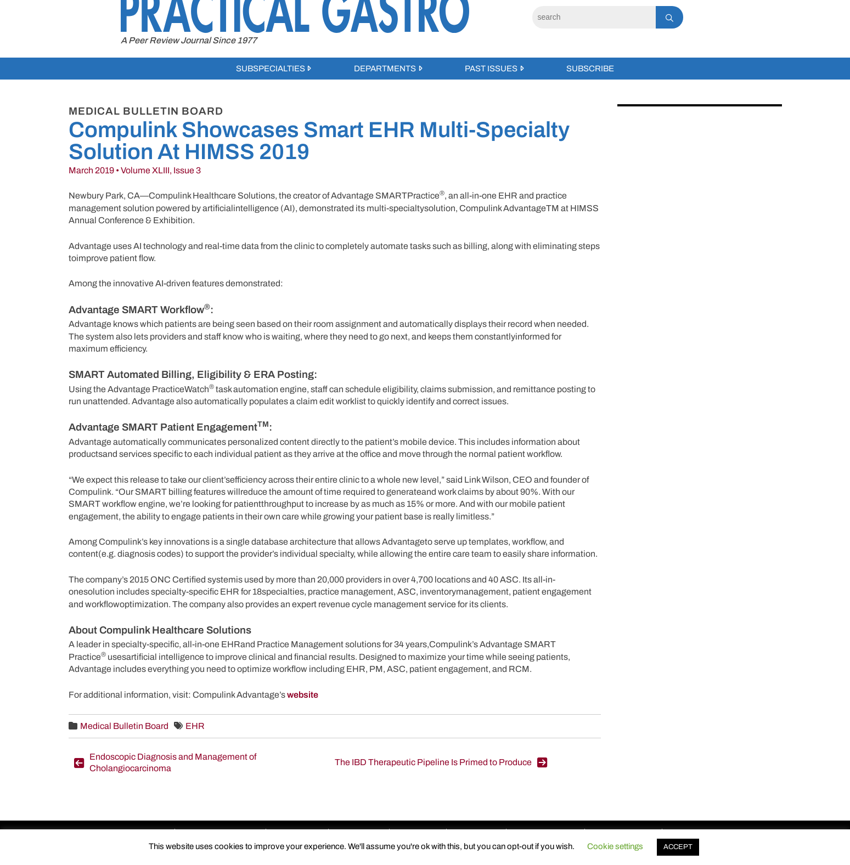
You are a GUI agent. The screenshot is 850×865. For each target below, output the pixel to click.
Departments (385, 68)
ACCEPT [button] (678, 847)
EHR (195, 726)
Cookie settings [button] (615, 846)
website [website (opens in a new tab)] (302, 694)
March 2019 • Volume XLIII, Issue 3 (135, 170)
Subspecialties (270, 68)
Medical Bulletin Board (124, 726)
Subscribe (590, 68)
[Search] (594, 17)
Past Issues (491, 68)
